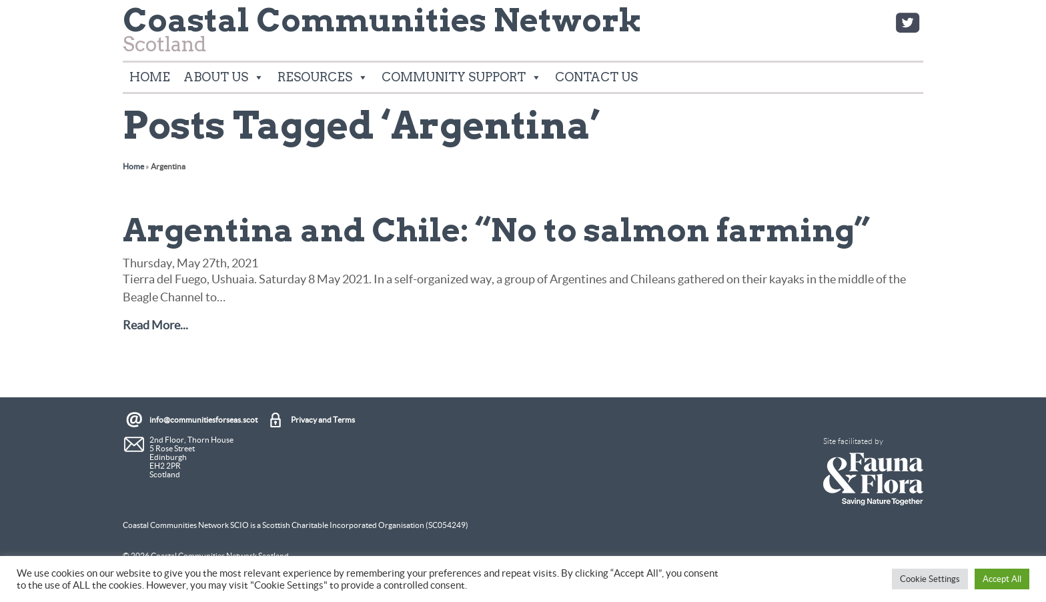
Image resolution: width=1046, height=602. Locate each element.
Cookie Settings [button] (930, 579)
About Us (223, 77)
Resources (323, 77)
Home (149, 77)
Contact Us (596, 77)
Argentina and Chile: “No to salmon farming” (496, 230)
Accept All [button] (1002, 579)
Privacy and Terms (323, 419)
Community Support (462, 77)
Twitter (907, 22)
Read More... (155, 325)
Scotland (382, 34)
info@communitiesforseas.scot (203, 419)
